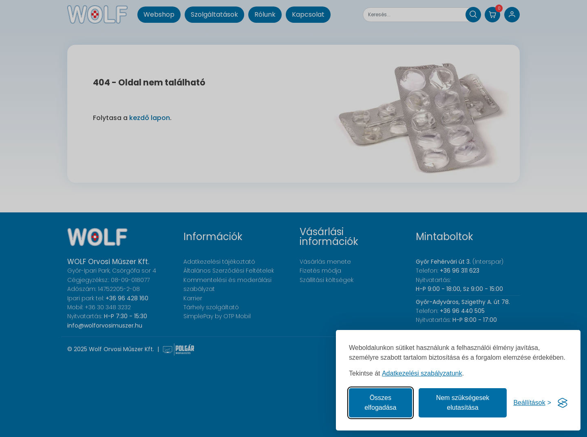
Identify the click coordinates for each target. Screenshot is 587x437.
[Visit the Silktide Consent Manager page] (562, 403)
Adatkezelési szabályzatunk (422, 373)
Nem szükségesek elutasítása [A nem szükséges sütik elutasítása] (463, 402)
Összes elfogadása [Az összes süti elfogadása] (380, 402)
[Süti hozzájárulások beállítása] (532, 403)
